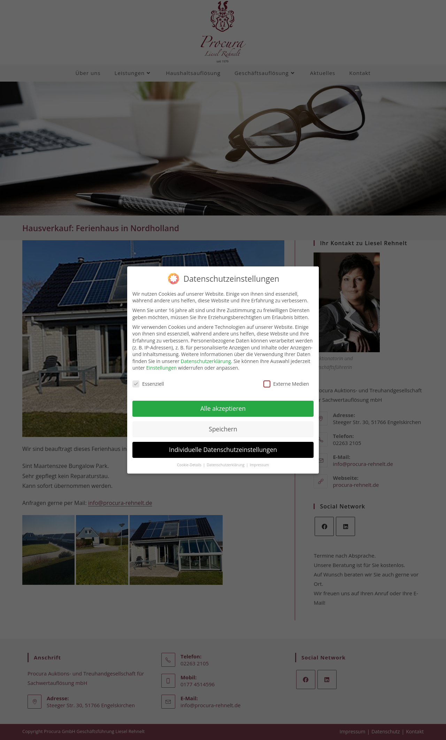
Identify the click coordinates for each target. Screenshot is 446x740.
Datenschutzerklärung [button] (226, 458)
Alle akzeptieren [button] (223, 402)
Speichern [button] (223, 423)
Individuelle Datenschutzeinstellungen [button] (223, 443)
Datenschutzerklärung (206, 355)
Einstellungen (161, 361)
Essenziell (148, 378)
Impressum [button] (259, 458)
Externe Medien (286, 378)
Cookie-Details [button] (189, 458)
